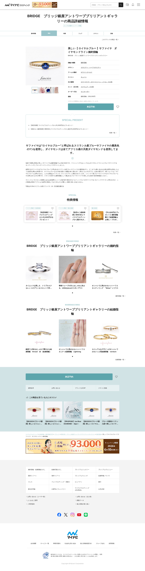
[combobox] (105, 5)
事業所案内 (56, 543)
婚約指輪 (84, 62)
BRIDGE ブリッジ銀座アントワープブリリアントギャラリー (78, 434)
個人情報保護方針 (86, 543)
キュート (84, 77)
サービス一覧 (44, 543)
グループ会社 (100, 543)
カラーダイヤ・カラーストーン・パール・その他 (96, 82)
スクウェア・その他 (87, 87)
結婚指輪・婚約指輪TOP (46, 434)
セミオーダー (85, 91)
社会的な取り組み (70, 543)
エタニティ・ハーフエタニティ (91, 67)
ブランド (56, 434)
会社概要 (33, 543)
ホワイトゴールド (86, 72)
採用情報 (111, 543)
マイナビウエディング (32, 434)
